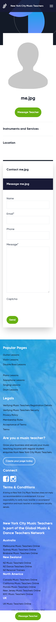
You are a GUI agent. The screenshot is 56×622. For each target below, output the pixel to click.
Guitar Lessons (11, 355)
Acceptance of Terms (14, 425)
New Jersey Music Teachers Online (21, 591)
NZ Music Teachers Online (17, 563)
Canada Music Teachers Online (20, 580)
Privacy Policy (10, 415)
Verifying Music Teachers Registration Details (27, 405)
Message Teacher (28, 112)
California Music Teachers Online (21, 583)
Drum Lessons (10, 390)
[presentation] (29, 307)
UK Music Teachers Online (17, 604)
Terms (6, 429)
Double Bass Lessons (14, 364)
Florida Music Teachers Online (19, 587)
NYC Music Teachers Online (18, 594)
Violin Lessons (10, 360)
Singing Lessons (11, 385)
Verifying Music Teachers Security (21, 410)
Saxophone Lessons (13, 380)
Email (10, 214)
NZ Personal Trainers (14, 570)
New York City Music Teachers (23, 5)
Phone (10, 229)
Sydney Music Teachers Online (19, 550)
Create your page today (19, 461)
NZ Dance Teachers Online (17, 566)
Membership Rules (13, 420)
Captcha (12, 299)
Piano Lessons (10, 375)
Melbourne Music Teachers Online (21, 546)
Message (12, 244)
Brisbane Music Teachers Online (20, 553)
